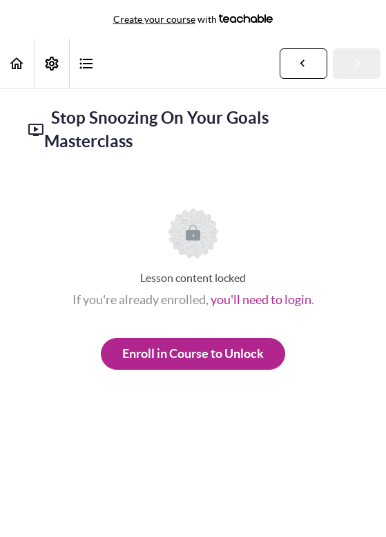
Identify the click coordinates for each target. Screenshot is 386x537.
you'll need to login (261, 299)
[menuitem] (52, 63)
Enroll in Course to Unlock (193, 353)
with (193, 19)
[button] (17, 63)
